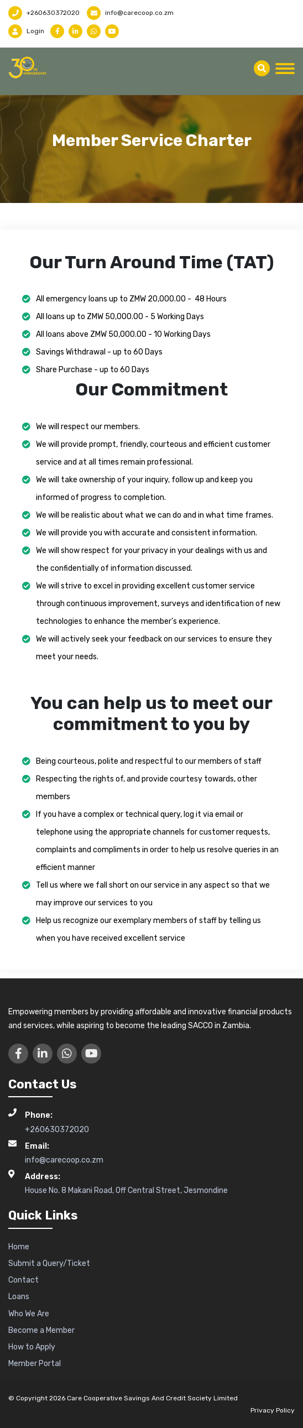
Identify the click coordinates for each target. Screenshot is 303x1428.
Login (26, 31)
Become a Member (41, 1330)
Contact (23, 1280)
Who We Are (28, 1313)
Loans (18, 1296)
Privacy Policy (272, 1410)
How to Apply (31, 1347)
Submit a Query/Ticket (49, 1263)
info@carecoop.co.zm (130, 12)
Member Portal (34, 1363)
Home (18, 1247)
